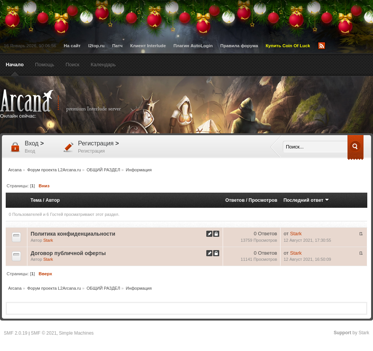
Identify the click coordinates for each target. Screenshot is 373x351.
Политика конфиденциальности (72, 234)
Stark (48, 240)
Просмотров (263, 200)
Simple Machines (76, 333)
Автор (53, 200)
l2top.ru (96, 45)
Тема (35, 200)
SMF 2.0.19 (15, 333)
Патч (117, 45)
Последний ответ (306, 200)
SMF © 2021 (44, 333)
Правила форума (239, 45)
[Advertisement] (232, 141)
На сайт (72, 45)
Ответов (235, 200)
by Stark (351, 332)
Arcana (68, 100)
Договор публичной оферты (68, 253)
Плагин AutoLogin (193, 45)
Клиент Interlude (148, 45)
